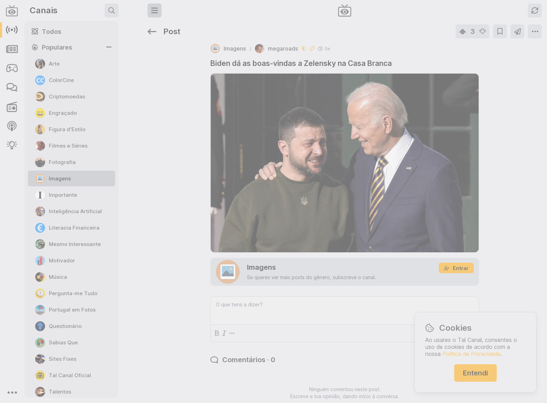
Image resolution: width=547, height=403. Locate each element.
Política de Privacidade (471, 353)
